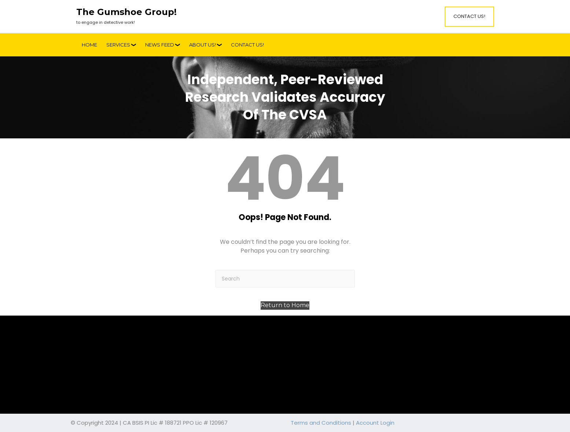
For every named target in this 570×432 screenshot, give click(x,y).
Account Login (375, 423)
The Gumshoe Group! (126, 12)
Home (89, 45)
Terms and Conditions (321, 423)
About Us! (202, 45)
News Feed (159, 45)
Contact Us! (469, 16)
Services (118, 45)
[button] (285, 305)
